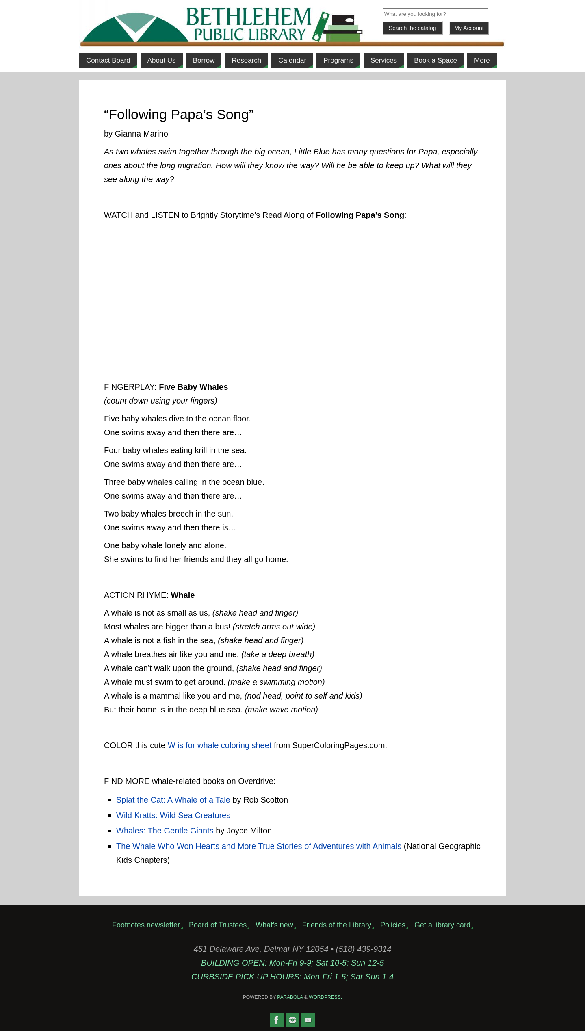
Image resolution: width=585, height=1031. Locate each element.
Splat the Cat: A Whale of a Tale (173, 799)
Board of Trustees (218, 925)
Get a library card (442, 925)
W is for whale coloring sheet (220, 745)
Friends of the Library (336, 925)
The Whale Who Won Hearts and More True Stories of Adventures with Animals (258, 846)
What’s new (274, 925)
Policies (392, 925)
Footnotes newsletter (146, 925)
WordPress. (325, 997)
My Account (468, 28)
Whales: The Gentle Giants (165, 830)
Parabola (290, 997)
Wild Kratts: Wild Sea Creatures (173, 815)
